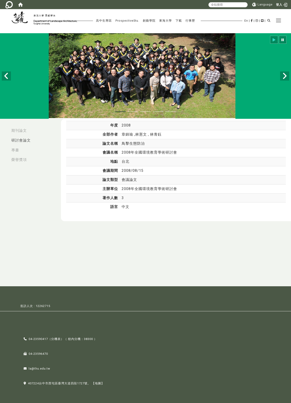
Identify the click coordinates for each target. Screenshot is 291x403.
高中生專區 (104, 20)
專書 (15, 150)
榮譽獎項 (19, 159)
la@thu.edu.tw (39, 368)
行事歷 (190, 20)
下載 (179, 20)
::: (4, 128)
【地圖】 (98, 383)
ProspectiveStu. (127, 20)
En (246, 20)
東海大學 (165, 20)
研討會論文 (21, 140)
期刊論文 (19, 130)
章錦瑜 (128, 134)
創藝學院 (149, 20)
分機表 (56, 338)
